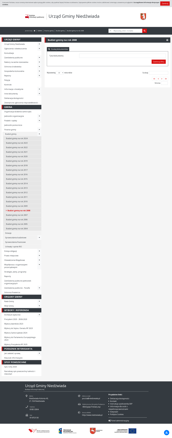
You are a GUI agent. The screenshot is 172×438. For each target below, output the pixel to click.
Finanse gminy (49, 31)
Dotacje (8, 233)
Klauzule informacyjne (13, 358)
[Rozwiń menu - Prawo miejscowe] (39, 255)
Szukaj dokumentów (58, 49)
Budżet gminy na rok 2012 (17, 192)
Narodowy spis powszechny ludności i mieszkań (19, 372)
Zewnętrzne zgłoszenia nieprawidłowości (21, 102)
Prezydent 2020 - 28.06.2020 (15, 319)
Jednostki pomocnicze (13, 125)
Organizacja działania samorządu (17, 111)
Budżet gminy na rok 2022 (17, 147)
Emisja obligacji (10, 251)
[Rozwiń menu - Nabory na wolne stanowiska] (39, 62)
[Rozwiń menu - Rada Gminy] (39, 301)
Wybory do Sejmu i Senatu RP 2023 (18, 328)
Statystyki (114, 412)
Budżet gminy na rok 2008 (75, 31)
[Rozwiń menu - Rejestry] (39, 75)
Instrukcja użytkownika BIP (121, 404)
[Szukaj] (144, 31)
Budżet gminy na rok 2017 (17, 170)
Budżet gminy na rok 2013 (17, 188)
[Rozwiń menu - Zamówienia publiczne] (39, 57)
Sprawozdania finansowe (15, 242)
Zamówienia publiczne (13, 57)
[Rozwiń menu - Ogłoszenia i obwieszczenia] (39, 48)
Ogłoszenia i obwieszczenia (15, 48)
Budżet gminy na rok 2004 (17, 228)
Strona (157, 83)
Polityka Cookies (117, 414)
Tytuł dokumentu (56, 56)
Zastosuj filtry (158, 61)
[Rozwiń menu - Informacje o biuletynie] (39, 89)
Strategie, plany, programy (15, 272)
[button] (154, 79)
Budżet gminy (60, 31)
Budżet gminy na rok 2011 (17, 197)
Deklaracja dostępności (13, 98)
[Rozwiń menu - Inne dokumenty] (39, 93)
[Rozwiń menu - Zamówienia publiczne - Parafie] (39, 288)
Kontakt (113, 401)
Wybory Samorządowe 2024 (15, 333)
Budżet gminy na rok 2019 (17, 161)
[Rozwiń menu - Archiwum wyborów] (39, 315)
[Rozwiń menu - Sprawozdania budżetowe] (39, 237)
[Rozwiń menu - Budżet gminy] (39, 134)
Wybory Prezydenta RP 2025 (15, 344)
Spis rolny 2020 (10, 367)
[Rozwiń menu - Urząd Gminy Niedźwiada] (39, 44)
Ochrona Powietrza (12, 292)
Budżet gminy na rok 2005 (17, 224)
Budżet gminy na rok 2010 (17, 201)
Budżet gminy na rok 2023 (17, 143)
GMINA (40, 31)
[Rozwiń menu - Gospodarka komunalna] (39, 71)
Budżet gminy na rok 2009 (17, 206)
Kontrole (8, 84)
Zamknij (165, 3)
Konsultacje (9, 53)
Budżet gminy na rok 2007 (17, 215)
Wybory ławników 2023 (13, 324)
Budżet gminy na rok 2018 (17, 165)
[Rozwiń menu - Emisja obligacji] (39, 251)
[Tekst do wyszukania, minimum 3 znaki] (127, 31)
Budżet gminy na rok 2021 (17, 152)
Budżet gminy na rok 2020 (17, 156)
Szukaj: (155, 72)
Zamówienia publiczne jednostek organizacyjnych (17, 282)
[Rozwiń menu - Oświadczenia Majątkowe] (39, 260)
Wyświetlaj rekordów (59, 72)
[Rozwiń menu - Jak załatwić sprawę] (39, 353)
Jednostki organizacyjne (14, 116)
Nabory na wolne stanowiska (16, 62)
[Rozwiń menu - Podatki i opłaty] (39, 120)
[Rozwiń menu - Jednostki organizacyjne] (39, 116)
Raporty (7, 276)
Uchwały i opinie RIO (13, 246)
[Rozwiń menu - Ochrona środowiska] (39, 66)
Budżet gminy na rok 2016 (17, 174)
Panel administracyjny (118, 420)
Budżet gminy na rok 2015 (17, 179)
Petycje (7, 80)
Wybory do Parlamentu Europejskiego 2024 (20, 338)
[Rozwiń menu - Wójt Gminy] (39, 306)
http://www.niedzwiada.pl (92, 415)
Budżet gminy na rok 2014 (17, 183)
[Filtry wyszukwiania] (110, 31)
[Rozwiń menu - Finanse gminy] (39, 129)
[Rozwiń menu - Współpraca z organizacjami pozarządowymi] (39, 265)
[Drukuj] (167, 40)
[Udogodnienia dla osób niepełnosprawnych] (166, 432)
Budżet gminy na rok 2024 (17, 138)
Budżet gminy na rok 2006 (17, 219)
